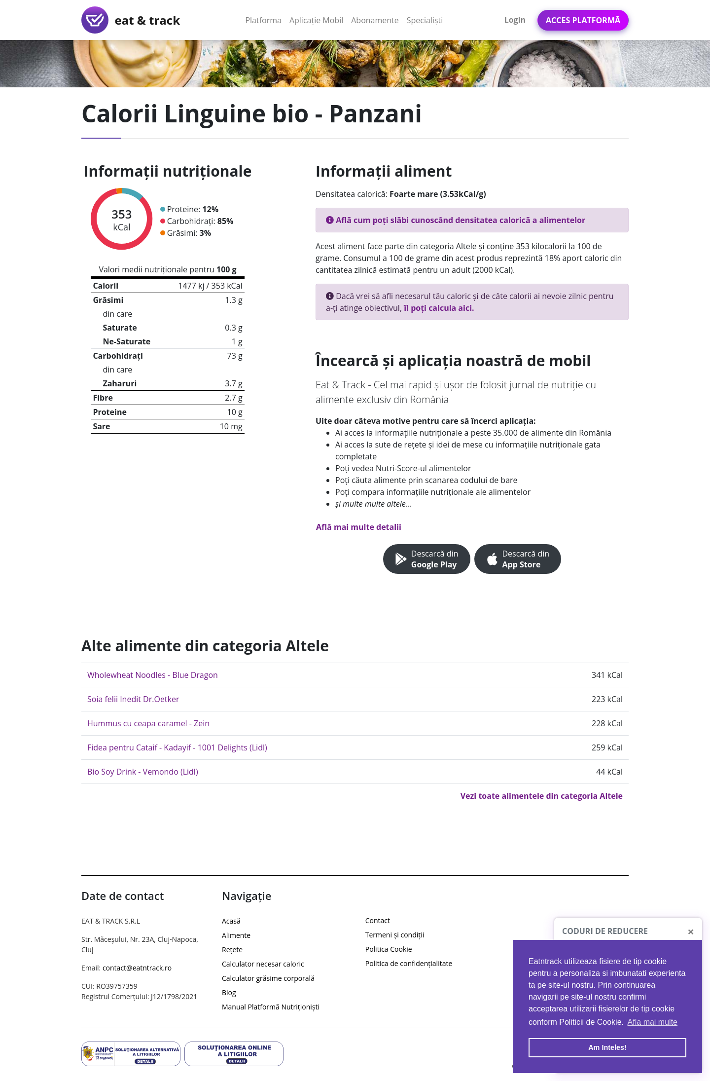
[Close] (690, 931)
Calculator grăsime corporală (268, 978)
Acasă (231, 921)
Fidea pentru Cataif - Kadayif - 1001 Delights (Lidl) (177, 747)
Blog (229, 992)
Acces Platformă (583, 20)
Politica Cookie (388, 949)
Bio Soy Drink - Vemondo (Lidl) (142, 771)
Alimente (236, 935)
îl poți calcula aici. (439, 307)
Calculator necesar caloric (263, 964)
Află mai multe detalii (358, 527)
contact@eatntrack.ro (137, 967)
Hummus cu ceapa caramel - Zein (148, 723)
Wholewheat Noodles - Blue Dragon (152, 675)
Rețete (232, 949)
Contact (377, 920)
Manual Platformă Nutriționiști (271, 1006)
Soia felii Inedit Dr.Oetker (133, 699)
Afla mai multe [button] (652, 1022)
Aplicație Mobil (318, 20)
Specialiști (425, 20)
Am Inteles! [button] (607, 1047)
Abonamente (375, 20)
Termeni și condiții (395, 934)
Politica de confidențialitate (409, 963)
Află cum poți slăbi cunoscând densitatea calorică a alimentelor (455, 220)
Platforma (265, 20)
